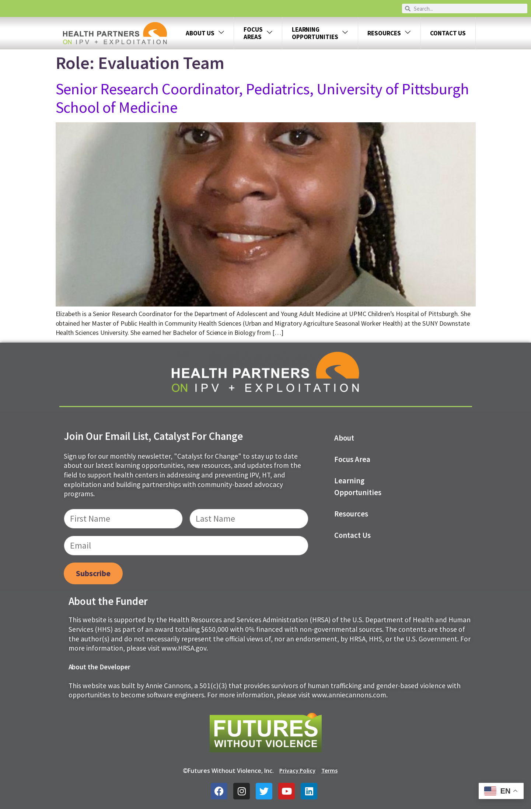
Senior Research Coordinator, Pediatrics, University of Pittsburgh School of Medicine (262, 98)
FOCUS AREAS (258, 33)
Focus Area (352, 459)
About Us (205, 33)
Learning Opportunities (357, 486)
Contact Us (448, 33)
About (344, 438)
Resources (389, 33)
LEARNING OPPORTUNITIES (320, 33)
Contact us (352, 535)
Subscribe (93, 573)
